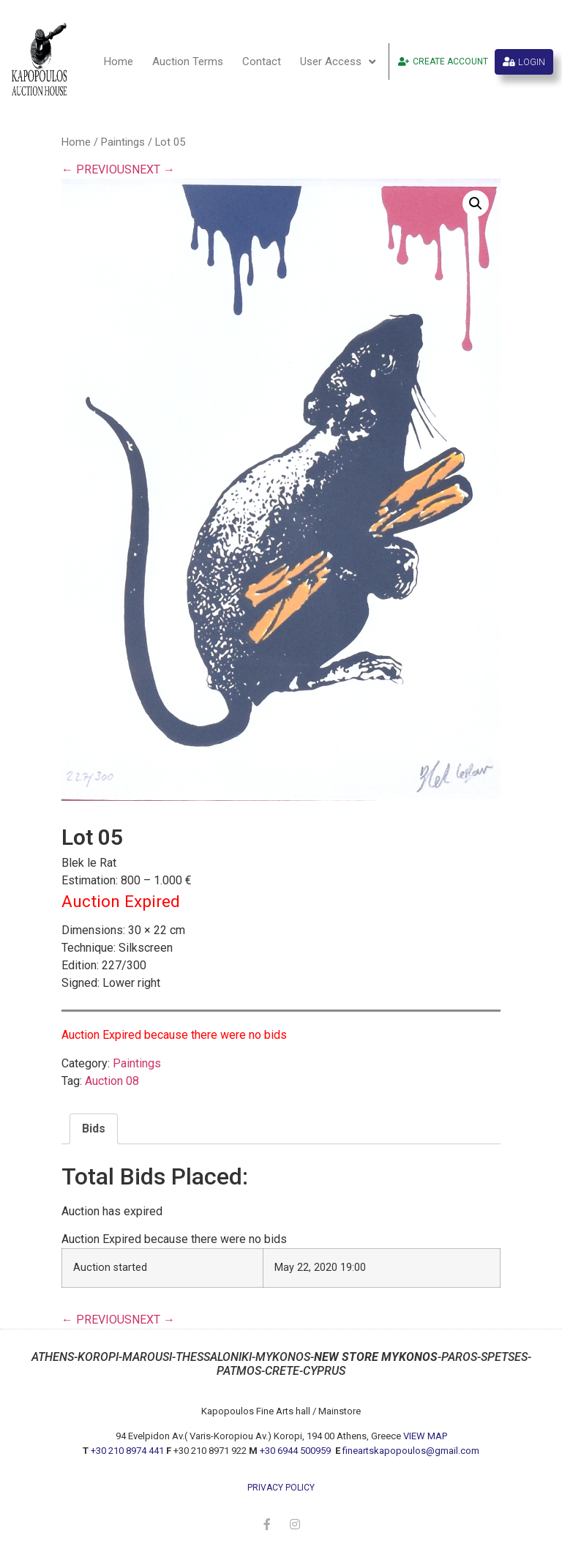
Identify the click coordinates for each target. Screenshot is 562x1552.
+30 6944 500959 (296, 1450)
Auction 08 (112, 1081)
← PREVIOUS (96, 169)
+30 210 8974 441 (127, 1450)
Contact (261, 61)
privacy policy (281, 1487)
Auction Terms (187, 61)
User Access (337, 62)
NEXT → (153, 169)
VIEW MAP (425, 1435)
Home (118, 61)
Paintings (123, 142)
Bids (93, 1128)
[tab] (94, 1128)
